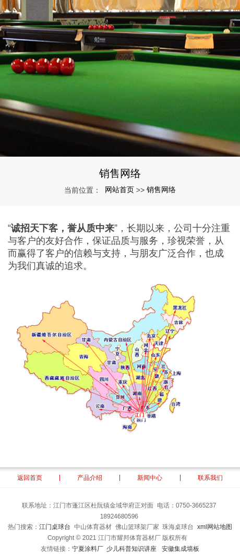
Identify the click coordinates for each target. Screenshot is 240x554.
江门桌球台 (54, 527)
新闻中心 (149, 478)
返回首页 (29, 478)
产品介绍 (89, 478)
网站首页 (119, 189)
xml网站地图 (214, 527)
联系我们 (210, 478)
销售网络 (161, 189)
